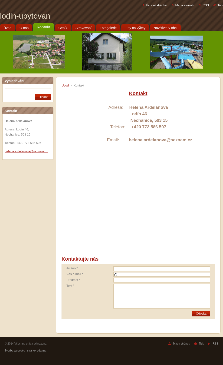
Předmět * (73, 280)
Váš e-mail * (74, 274)
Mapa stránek (184, 5)
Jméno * (72, 268)
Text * (70, 285)
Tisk (220, 5)
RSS (206, 5)
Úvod (65, 85)
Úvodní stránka (156, 5)
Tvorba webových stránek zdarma (25, 350)
